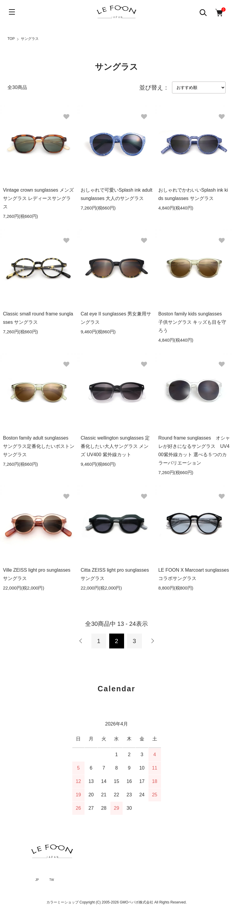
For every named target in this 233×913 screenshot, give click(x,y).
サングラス (30, 39)
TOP (11, 39)
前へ (81, 641)
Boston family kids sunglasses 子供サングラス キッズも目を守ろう (192, 322)
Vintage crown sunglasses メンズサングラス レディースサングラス (38, 198)
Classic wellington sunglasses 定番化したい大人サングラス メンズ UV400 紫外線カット (115, 446)
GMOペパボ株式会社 (137, 902)
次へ (152, 641)
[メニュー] (12, 12)
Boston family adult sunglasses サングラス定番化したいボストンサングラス (38, 446)
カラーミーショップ (62, 902)
